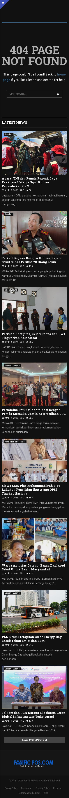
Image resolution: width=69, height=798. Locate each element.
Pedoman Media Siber (29, 793)
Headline (9, 134)
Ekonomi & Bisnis (12, 366)
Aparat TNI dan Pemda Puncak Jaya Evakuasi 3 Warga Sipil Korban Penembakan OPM (29, 182)
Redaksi (57, 788)
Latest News (14, 122)
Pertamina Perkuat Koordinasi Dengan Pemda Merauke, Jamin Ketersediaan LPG (34, 412)
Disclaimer (26, 788)
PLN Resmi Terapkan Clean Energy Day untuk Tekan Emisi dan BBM (32, 639)
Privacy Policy (43, 788)
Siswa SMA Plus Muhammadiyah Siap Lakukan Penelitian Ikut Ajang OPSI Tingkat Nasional (31, 489)
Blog (46, 793)
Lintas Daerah (11, 521)
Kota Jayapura (11, 290)
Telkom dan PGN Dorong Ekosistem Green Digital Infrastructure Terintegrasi (33, 714)
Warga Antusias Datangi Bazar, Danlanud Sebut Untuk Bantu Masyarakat (33, 567)
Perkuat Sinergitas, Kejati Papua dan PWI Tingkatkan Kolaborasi (33, 336)
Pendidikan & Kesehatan (15, 442)
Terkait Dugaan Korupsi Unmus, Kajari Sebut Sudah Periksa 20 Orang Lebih (31, 260)
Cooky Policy (11, 788)
